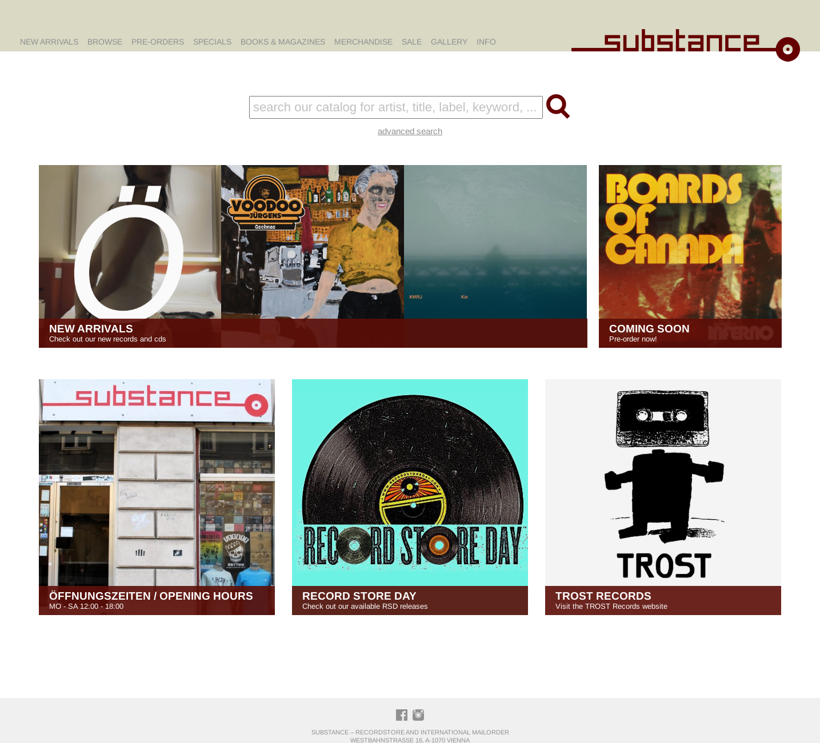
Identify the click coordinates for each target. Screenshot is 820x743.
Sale (412, 41)
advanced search (410, 131)
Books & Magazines (283, 41)
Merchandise (363, 41)
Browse (104, 41)
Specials (212, 41)
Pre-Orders (157, 41)
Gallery (449, 41)
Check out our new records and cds (313, 333)
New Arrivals (49, 41)
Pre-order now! (690, 333)
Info (486, 41)
